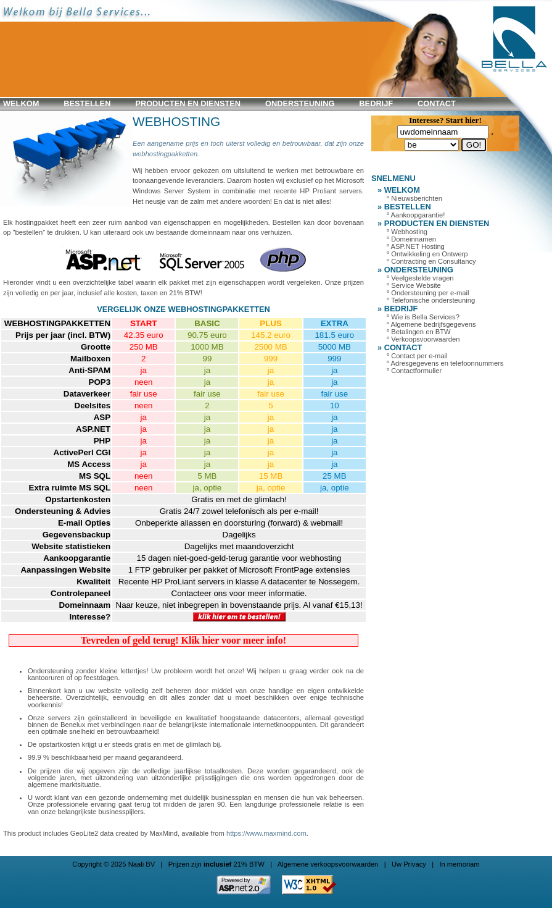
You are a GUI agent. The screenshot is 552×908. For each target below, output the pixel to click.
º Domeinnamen (411, 239)
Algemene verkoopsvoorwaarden (328, 864)
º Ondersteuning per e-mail (428, 292)
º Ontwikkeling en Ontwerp (427, 254)
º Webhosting (407, 231)
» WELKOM (398, 190)
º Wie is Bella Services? (423, 317)
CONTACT (437, 103)
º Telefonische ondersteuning (431, 300)
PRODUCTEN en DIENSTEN (188, 103)
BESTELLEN (87, 103)
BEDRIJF (376, 103)
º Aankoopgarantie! (416, 215)
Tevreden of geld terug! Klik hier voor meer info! (183, 640)
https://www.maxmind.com (266, 833)
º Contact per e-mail (417, 355)
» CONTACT (399, 347)
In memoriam (459, 864)
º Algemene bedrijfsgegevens (431, 324)
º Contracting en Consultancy (431, 261)
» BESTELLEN (404, 206)
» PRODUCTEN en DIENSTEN (433, 223)
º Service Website (414, 285)
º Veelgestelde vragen (420, 278)
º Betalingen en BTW (419, 331)
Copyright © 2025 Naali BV (113, 864)
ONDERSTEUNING (299, 103)
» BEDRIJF (397, 308)
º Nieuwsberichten (414, 198)
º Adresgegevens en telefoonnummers (445, 363)
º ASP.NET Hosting (416, 246)
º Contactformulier (414, 370)
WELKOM (21, 103)
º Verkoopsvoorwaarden (423, 339)
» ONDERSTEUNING (415, 269)
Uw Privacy (409, 864)
